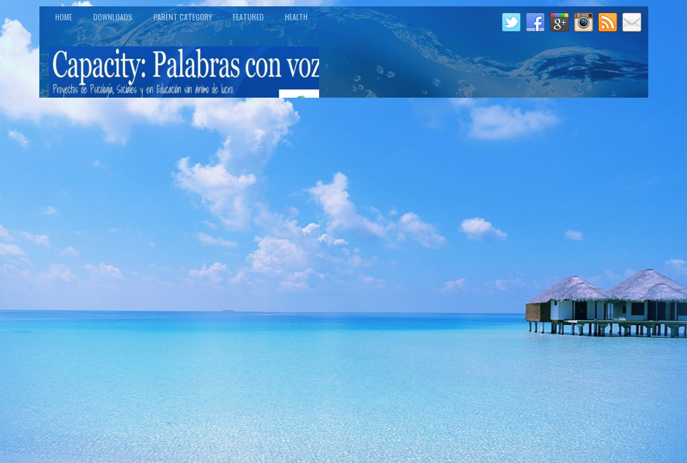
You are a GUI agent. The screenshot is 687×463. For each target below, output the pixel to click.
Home (63, 16)
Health (296, 16)
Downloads (113, 16)
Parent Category (183, 16)
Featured (248, 16)
